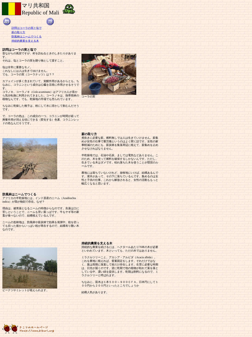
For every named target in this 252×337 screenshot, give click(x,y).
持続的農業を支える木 (25, 40)
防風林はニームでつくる (26, 36)
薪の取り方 (18, 32)
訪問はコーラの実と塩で (26, 28)
